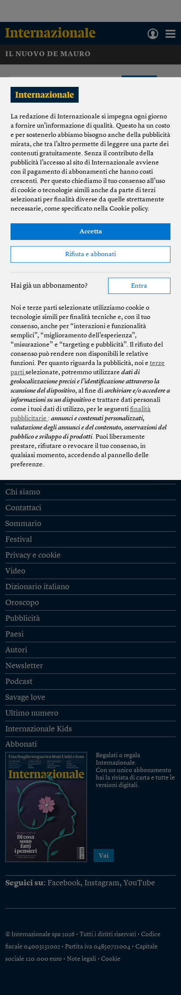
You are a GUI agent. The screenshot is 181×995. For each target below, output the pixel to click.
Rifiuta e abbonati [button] (90, 254)
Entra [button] (139, 286)
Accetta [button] (91, 232)
